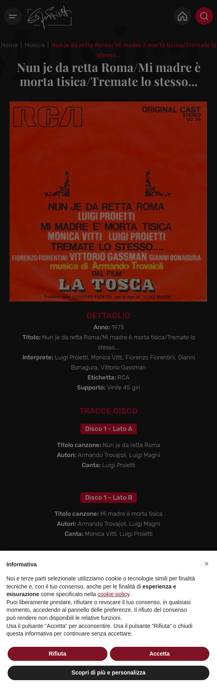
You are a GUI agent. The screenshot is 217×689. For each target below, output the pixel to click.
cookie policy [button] (113, 594)
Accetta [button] (159, 653)
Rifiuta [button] (57, 653)
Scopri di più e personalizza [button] (108, 672)
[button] (206, 563)
